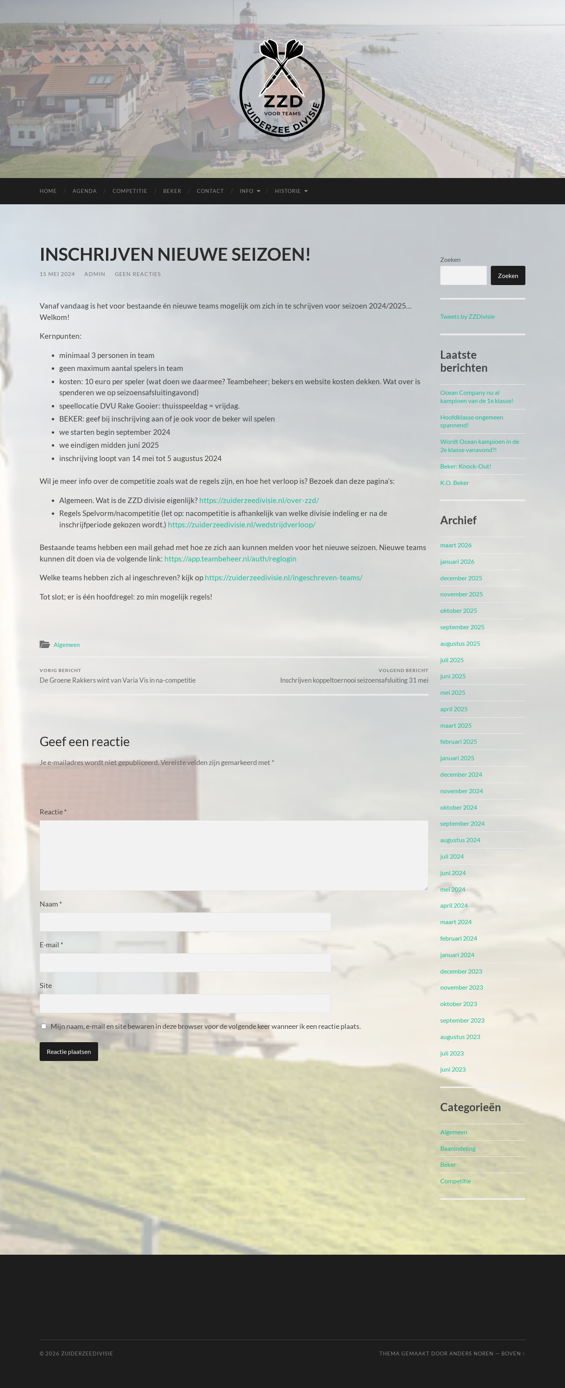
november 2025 (461, 594)
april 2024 (454, 905)
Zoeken (450, 259)
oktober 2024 (458, 807)
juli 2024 (452, 856)
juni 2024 (453, 872)
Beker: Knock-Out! (465, 466)
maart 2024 (456, 921)
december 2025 (461, 577)
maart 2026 (456, 545)
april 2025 (454, 708)
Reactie (53, 811)
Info (246, 191)
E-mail (51, 944)
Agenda (85, 191)
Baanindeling (458, 1148)
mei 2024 (452, 889)
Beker (172, 191)
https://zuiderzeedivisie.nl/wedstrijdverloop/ (241, 524)
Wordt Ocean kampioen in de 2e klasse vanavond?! (479, 445)
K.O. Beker (454, 482)
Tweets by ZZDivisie (467, 316)
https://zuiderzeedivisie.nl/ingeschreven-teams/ (284, 577)
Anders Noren (471, 1353)
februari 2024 (458, 938)
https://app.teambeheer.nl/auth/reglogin (230, 558)
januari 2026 (457, 561)
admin (95, 274)
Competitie (130, 191)
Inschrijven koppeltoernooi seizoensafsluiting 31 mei (354, 675)
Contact (210, 191)
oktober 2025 (458, 610)
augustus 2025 (460, 643)
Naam (51, 903)
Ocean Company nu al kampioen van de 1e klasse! (476, 396)
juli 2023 (452, 1053)
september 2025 (462, 626)
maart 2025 (456, 725)
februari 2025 (458, 741)
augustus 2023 (460, 1036)
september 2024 (462, 823)
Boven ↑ (513, 1353)
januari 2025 (457, 757)
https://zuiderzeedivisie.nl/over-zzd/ (259, 500)
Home (48, 191)
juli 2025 (452, 659)
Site (46, 985)
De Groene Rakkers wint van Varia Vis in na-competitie (118, 675)
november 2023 (461, 987)
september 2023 (462, 1020)
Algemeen (67, 644)
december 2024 (461, 774)
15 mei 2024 (57, 274)
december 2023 (461, 971)
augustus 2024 (460, 839)
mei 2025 (452, 692)
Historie (288, 191)
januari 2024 (457, 954)
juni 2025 (453, 675)
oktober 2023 (458, 1003)
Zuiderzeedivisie (87, 1353)
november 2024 (461, 790)
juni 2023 (453, 1069)
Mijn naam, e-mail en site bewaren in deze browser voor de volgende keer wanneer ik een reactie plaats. (206, 1026)
